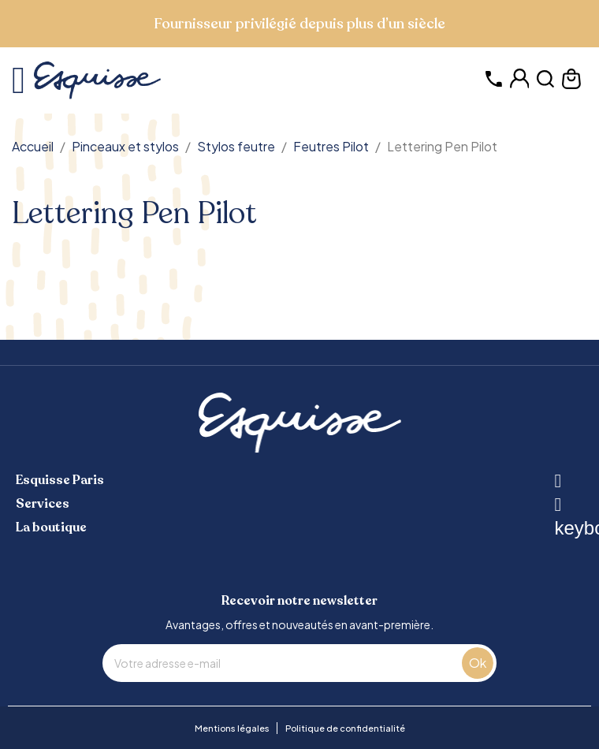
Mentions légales (232, 728)
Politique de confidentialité (345, 728)
